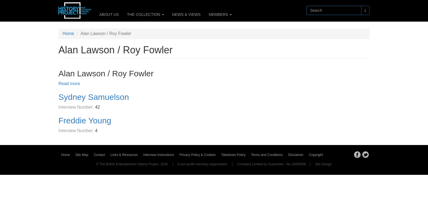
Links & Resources (124, 155)
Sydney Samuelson (93, 97)
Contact (99, 155)
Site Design (323, 164)
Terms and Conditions (267, 155)
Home (68, 33)
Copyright (316, 155)
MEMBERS (220, 14)
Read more (69, 83)
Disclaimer (296, 155)
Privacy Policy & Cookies (198, 155)
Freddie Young (84, 120)
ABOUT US (109, 14)
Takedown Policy (233, 155)
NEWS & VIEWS (186, 14)
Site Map (81, 155)
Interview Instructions (158, 155)
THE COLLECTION (145, 14)
